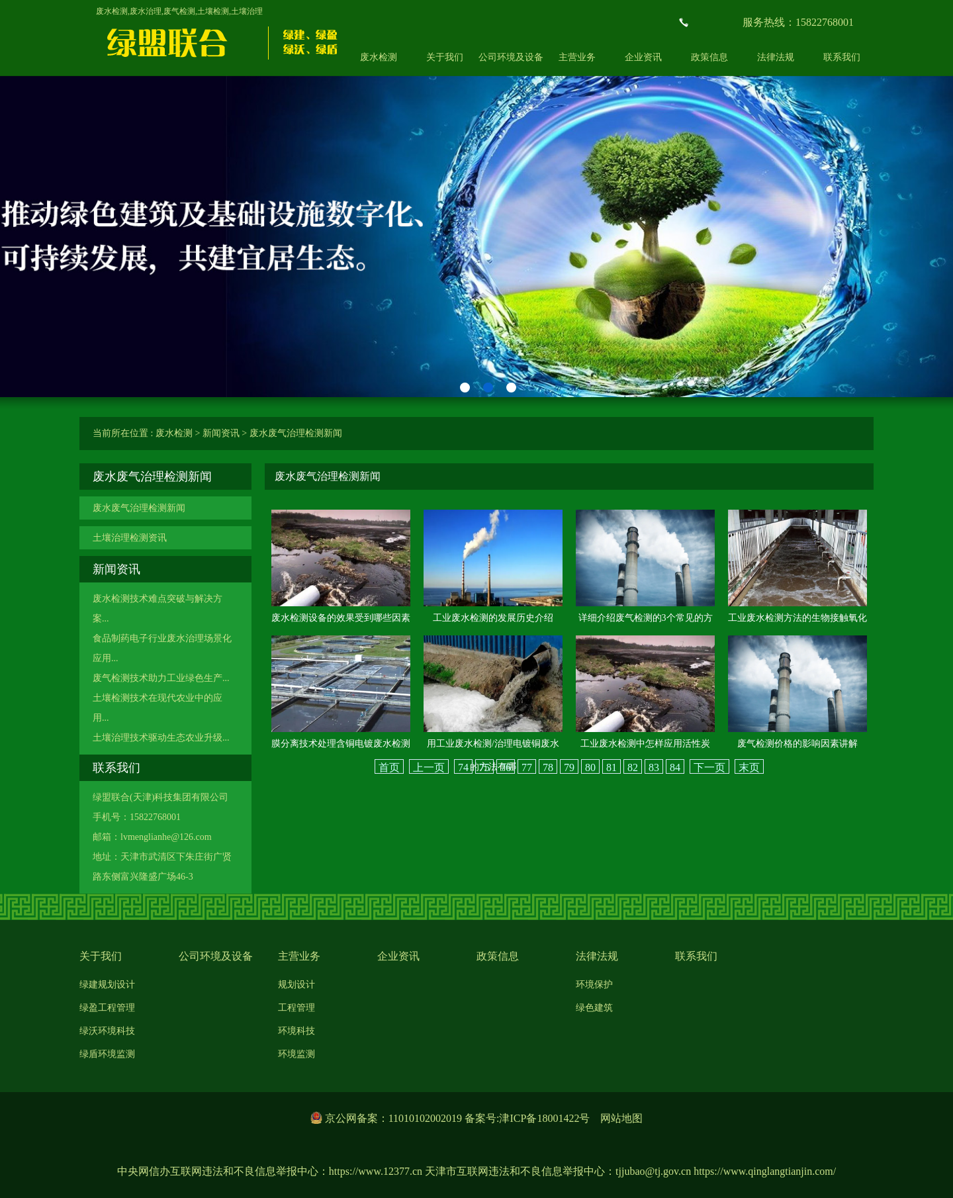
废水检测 (378, 57)
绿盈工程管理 (107, 1008)
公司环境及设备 (510, 57)
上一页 (429, 767)
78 (548, 767)
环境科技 (296, 1031)
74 (463, 767)
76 (505, 767)
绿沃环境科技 (107, 1031)
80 (590, 767)
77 (527, 767)
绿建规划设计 (107, 985)
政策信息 (709, 57)
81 (611, 767)
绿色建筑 (594, 1008)
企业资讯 (643, 57)
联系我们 (841, 57)
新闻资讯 (221, 433)
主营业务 (577, 57)
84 (675, 767)
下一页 (709, 767)
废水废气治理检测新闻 (296, 433)
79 (569, 767)
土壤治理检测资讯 (130, 538)
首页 (389, 767)
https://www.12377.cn (375, 1171)
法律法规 (775, 57)
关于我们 (444, 57)
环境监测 (296, 1054)
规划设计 (296, 985)
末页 (749, 767)
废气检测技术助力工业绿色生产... (161, 678)
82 (632, 767)
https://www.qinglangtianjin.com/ (765, 1171)
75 (484, 767)
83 (654, 767)
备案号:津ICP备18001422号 (527, 1118)
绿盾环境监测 (107, 1054)
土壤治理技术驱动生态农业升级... (161, 738)
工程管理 (296, 1008)
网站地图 (621, 1118)
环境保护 (594, 985)
